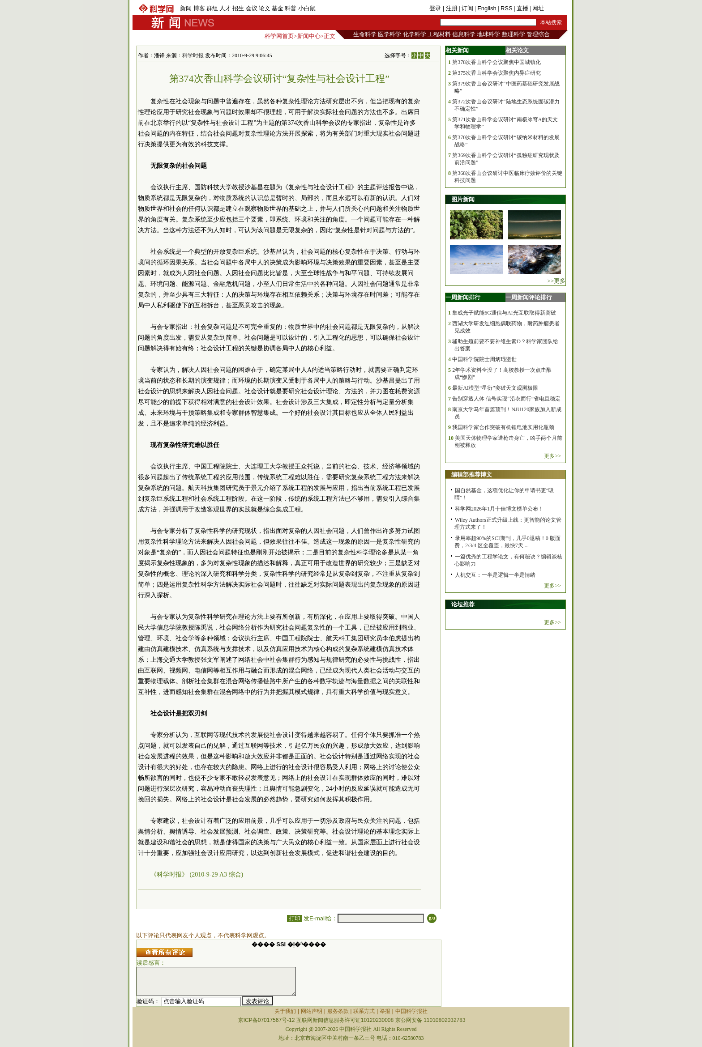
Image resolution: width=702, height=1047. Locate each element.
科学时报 (193, 55)
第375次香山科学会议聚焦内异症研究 (496, 73)
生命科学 (365, 34)
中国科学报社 (411, 1011)
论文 (264, 8)
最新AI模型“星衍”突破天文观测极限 (495, 388)
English (487, 8)
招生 (238, 8)
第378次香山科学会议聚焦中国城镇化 (496, 62)
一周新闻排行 (462, 297)
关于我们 (285, 1011)
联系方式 (364, 1011)
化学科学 (414, 34)
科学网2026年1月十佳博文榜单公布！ (499, 509)
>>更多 (556, 280)
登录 (436, 8)
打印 (294, 918)
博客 (199, 8)
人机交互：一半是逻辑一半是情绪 (495, 575)
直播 (522, 8)
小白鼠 (307, 8)
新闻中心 (309, 36)
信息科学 (463, 34)
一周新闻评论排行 (528, 297)
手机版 (556, 8)
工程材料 (439, 34)
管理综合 (538, 34)
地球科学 (488, 34)
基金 (277, 8)
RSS (507, 8)
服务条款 (338, 1011)
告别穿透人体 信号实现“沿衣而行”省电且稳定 (506, 399)
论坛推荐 (463, 604)
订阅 (467, 8)
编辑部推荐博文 (471, 474)
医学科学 (389, 34)
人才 (225, 8)
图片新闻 (463, 199)
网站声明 (311, 1011)
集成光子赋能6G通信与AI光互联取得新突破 (504, 313)
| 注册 (450, 8)
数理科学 (513, 34)
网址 (538, 8)
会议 (251, 8)
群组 (212, 8)
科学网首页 (279, 36)
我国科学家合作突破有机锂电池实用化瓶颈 (503, 427)
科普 (290, 8)
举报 (385, 1011)
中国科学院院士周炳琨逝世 (484, 359)
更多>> (552, 456)
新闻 (186, 8)
